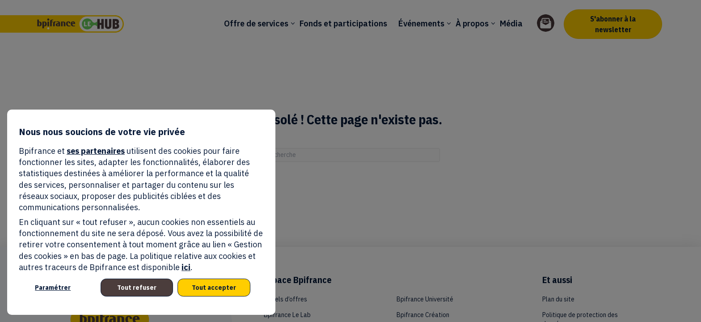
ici (186, 267)
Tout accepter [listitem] (214, 288)
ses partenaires (96, 151)
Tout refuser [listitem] (136, 288)
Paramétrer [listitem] (53, 288)
